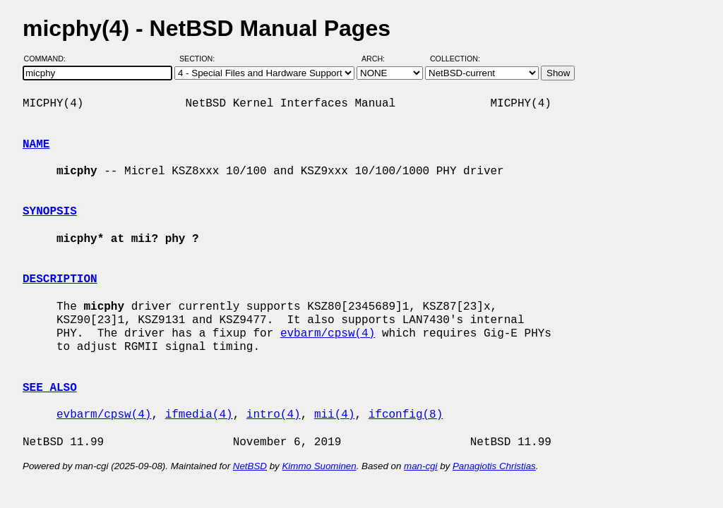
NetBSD (250, 466)
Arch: (380, 58)
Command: (49, 58)
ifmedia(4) (199, 415)
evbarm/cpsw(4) (327, 333)
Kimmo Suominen (319, 466)
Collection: (455, 58)
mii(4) (334, 415)
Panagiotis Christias (494, 466)
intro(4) (273, 415)
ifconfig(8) (406, 415)
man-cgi (420, 466)
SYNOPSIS (50, 211)
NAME (36, 144)
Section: (200, 58)
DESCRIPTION (60, 279)
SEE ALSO (50, 388)
